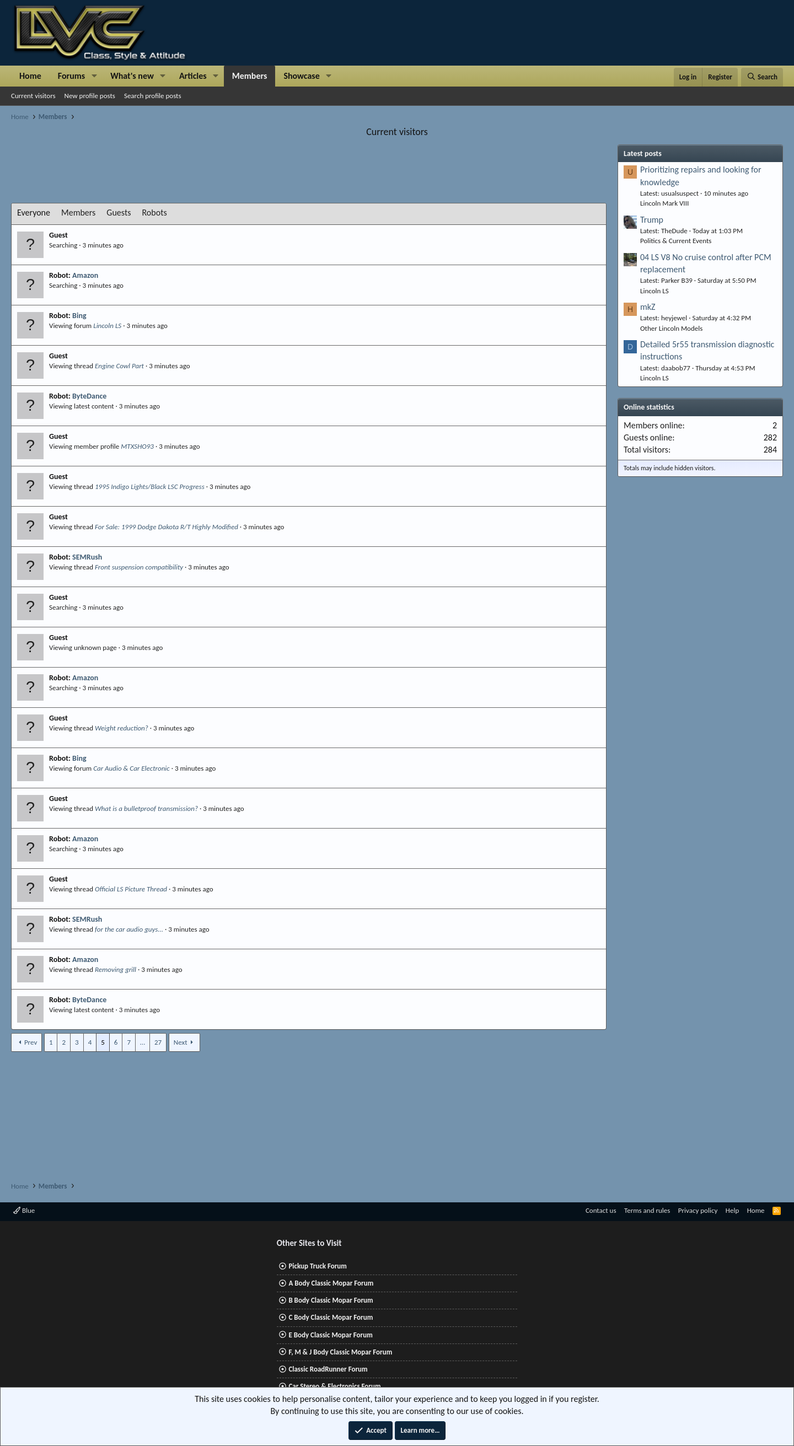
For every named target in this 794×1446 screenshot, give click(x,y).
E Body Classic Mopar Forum (330, 1335)
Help (732, 1210)
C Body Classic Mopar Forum (330, 1317)
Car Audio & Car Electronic (131, 768)
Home (30, 76)
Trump (651, 219)
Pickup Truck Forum (317, 1266)
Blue (24, 1210)
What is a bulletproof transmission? (146, 808)
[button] (94, 76)
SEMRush (87, 557)
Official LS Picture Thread (131, 889)
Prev (30, 1042)
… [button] (142, 1042)
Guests (118, 212)
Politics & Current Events (675, 240)
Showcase (301, 76)
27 (158, 1042)
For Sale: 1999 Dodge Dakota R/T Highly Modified (166, 527)
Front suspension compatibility (139, 567)
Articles (193, 76)
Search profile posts (152, 96)
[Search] (762, 77)
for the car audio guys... (129, 929)
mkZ (648, 307)
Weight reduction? (121, 728)
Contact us (601, 1210)
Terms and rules (647, 1210)
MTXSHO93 (137, 446)
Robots (154, 212)
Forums (71, 76)
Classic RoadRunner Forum (327, 1369)
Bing (79, 315)
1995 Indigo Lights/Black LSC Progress (150, 486)
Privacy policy (698, 1210)
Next (180, 1042)
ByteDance (89, 396)
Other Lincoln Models (671, 328)
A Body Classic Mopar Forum (330, 1283)
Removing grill (115, 969)
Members (249, 76)
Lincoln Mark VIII (664, 203)
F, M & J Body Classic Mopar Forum (340, 1352)
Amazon (85, 275)
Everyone (33, 212)
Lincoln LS (107, 325)
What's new (132, 76)
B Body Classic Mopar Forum (330, 1300)
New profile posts (90, 96)
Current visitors (33, 96)
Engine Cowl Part (119, 366)
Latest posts (643, 153)
